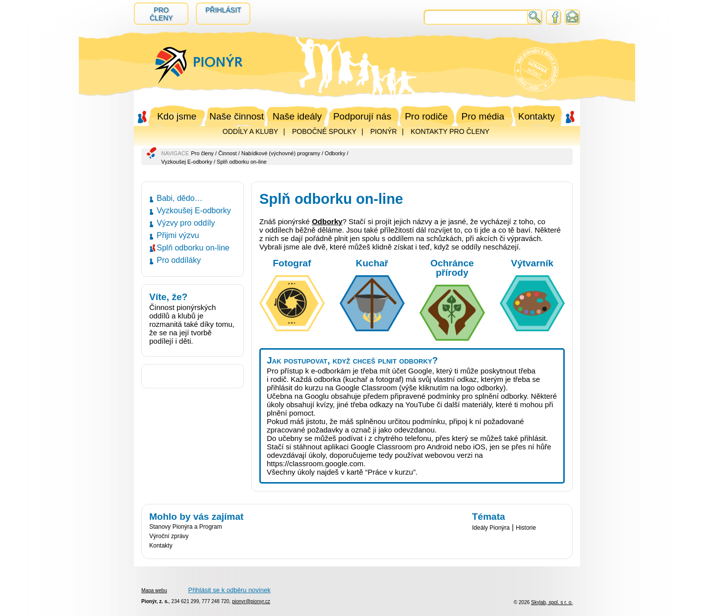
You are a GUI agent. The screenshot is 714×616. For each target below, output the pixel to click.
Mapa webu (154, 590)
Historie (526, 527)
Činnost (227, 153)
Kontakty (536, 116)
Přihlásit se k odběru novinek (229, 590)
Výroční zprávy (168, 536)
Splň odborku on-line (193, 248)
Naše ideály (297, 116)
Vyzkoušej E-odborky (186, 162)
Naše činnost (236, 116)
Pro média (483, 116)
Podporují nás (362, 116)
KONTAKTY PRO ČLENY (450, 131)
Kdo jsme (176, 116)
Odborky (335, 153)
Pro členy (161, 14)
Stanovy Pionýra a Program (185, 526)
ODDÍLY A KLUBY (250, 131)
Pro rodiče (426, 116)
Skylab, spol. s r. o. (552, 602)
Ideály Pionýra (491, 527)
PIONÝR (383, 131)
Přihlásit (223, 10)
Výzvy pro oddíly (186, 223)
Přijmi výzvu (178, 235)
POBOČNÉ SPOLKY (324, 131)
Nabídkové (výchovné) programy (280, 153)
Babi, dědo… (180, 198)
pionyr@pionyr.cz (251, 601)
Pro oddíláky (179, 260)
